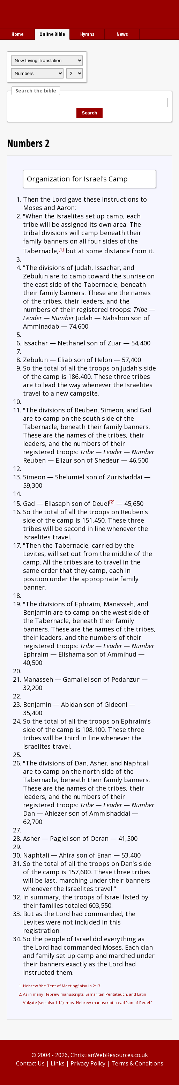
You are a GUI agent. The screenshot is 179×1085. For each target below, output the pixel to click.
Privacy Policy (87, 1063)
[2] (111, 502)
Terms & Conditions (137, 1063)
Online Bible (52, 34)
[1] (61, 249)
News (122, 34)
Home (17, 34)
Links (58, 1063)
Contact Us (30, 1063)
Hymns (87, 34)
